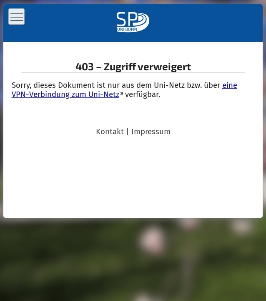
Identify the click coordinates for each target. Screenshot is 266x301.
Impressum (151, 131)
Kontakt (110, 131)
